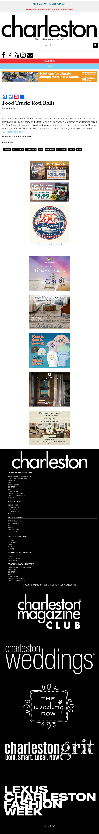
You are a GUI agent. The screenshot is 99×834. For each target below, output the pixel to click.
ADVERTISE (12, 489)
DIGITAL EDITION (14, 485)
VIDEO (10, 556)
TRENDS (11, 540)
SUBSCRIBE (49, 61)
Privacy (46, 826)
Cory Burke (31, 149)
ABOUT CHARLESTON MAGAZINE (19, 476)
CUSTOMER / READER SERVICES (19, 478)
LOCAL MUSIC (13, 561)
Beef (41, 149)
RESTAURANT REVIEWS (16, 507)
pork (79, 149)
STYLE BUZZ (12, 547)
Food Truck (18, 149)
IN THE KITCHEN (13, 512)
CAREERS (11, 498)
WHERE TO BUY (13, 491)
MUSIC (10, 525)
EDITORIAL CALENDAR (16, 493)
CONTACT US (12, 487)
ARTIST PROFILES (14, 523)
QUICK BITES (12, 509)
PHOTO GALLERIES (14, 558)
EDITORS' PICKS (13, 530)
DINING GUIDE (13, 505)
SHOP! (49, 67)
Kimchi (71, 149)
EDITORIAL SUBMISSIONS (16, 496)
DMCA (52, 826)
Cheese (7, 149)
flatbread (61, 149)
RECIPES (11, 514)
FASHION (11, 545)
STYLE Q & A (12, 542)
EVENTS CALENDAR (15, 521)
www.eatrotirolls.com (12, 132)
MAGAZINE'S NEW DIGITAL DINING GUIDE (49, 9)
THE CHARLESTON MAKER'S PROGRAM (49, 4)
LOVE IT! (11, 549)
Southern (49, 149)
